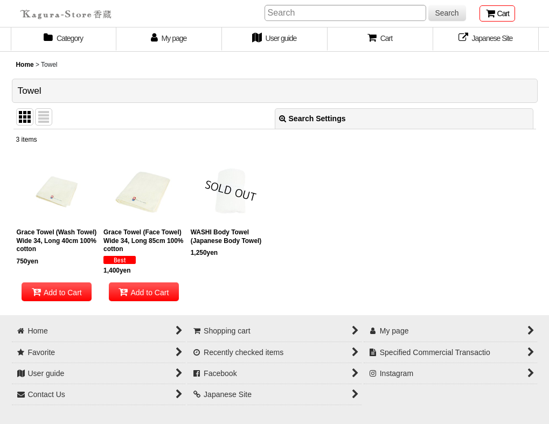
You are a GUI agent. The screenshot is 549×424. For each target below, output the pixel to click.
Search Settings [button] (312, 118)
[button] (380, 39)
